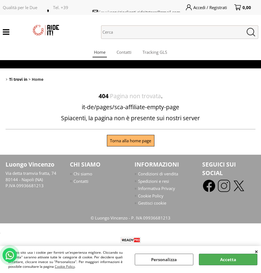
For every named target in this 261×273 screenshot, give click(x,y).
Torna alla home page (130, 140)
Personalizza (164, 259)
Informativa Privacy (156, 188)
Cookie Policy (65, 266)
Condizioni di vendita (158, 173)
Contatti (124, 52)
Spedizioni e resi (153, 181)
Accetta (228, 259)
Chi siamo (82, 173)
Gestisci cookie (152, 203)
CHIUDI (256, 251)
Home (100, 52)
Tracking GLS (155, 52)
